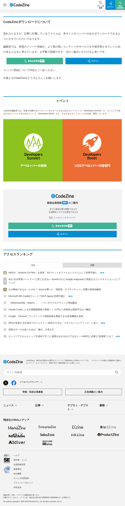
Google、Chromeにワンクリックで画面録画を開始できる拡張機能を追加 (45, 316)
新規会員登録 (34, 61)
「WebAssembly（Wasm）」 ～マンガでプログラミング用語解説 (42, 302)
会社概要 (17, 474)
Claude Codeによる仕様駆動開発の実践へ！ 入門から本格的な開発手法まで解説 (49, 309)
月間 (92, 265)
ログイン (93, 61)
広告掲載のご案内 (93, 392)
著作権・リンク (20, 460)
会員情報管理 (19, 464)
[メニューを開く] (5, 5)
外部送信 (17, 487)
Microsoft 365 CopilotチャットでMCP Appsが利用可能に (37, 296)
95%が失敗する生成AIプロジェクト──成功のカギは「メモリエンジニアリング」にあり (53, 323)
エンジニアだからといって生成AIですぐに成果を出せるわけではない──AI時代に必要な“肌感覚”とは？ (60, 336)
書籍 (103, 405)
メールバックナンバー (62, 217)
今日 (33, 265)
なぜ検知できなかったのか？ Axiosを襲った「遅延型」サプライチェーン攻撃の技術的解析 (54, 289)
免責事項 (17, 469)
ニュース (10, 405)
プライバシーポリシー (23, 483)
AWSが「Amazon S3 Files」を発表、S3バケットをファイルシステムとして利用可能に (52, 272)
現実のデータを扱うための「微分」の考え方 (31, 329)
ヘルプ (16, 455)
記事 (39, 405)
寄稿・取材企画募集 (32, 392)
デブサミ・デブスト (77, 407)
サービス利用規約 (21, 478)
